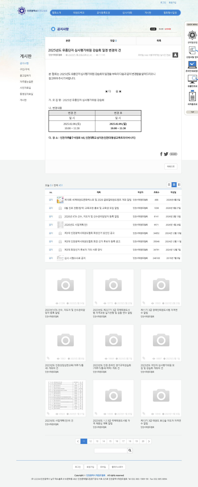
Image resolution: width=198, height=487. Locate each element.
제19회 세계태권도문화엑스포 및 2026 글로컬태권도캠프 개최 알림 (97, 199)
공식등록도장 (103, 12)
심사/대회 (127, 12)
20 (143, 441)
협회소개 (56, 12)
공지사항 (24, 63)
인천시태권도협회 (55, 55)
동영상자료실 (26, 94)
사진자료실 (25, 87)
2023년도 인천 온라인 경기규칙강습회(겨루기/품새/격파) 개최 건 (112, 366)
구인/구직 (25, 69)
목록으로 (171, 166)
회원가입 (172, 2)
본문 (68, 40)
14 (103, 441)
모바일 (103, 467)
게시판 (148, 12)
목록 (159, 40)
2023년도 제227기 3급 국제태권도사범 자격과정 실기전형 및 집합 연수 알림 (112, 311)
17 (123, 441)
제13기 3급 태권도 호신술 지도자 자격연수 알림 (161, 422)
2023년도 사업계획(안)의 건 (59, 420)
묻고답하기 (25, 75)
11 (84, 441)
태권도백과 (78, 12)
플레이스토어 (117, 467)
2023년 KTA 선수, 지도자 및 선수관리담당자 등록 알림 (65, 311)
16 (117, 441)
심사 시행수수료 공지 (75, 258)
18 (130, 441)
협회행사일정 (170, 12)
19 (136, 441)
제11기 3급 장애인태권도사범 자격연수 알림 (159, 311)
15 (110, 441)
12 (90, 441)
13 (97, 441)
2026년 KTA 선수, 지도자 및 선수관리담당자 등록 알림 (91, 216)
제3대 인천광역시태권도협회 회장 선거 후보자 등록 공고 (92, 241)
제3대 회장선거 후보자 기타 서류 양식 (83, 249)
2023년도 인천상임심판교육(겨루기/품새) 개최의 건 (64, 366)
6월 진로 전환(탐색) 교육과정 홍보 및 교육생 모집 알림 (91, 208)
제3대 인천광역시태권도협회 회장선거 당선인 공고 (89, 233)
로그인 (163, 2)
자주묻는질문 (26, 81)
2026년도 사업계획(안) (76, 224)
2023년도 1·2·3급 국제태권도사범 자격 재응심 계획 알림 (111, 422)
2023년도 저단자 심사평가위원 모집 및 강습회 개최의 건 (157, 366)
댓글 (113, 40)
